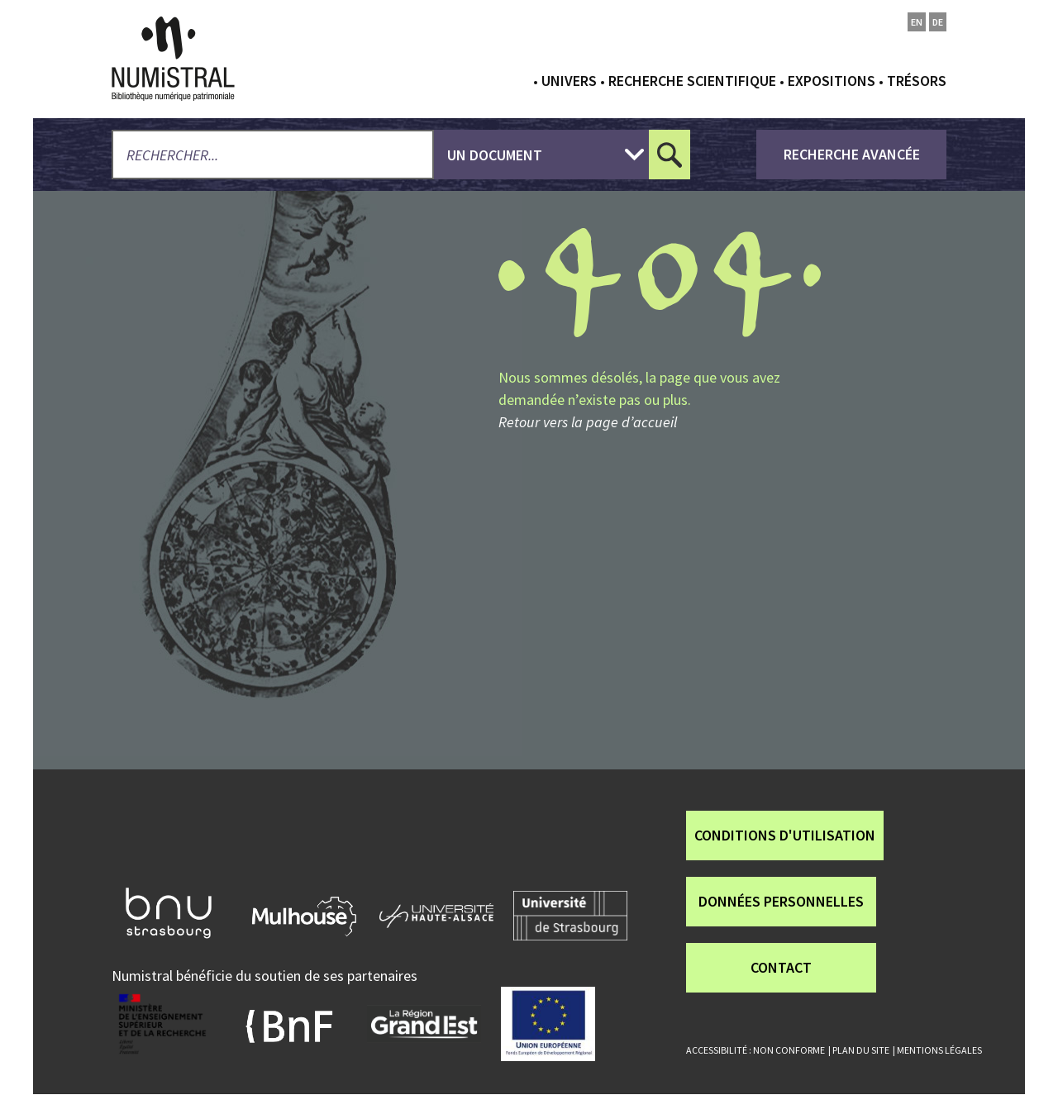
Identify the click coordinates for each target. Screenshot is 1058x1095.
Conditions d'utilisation (784, 835)
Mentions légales (939, 1050)
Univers (569, 80)
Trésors (916, 80)
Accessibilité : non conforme (755, 1050)
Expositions (831, 80)
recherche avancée (852, 154)
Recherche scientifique (692, 80)
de (937, 22)
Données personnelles (781, 901)
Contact (781, 967)
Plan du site (860, 1050)
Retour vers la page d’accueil (587, 421)
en (916, 22)
